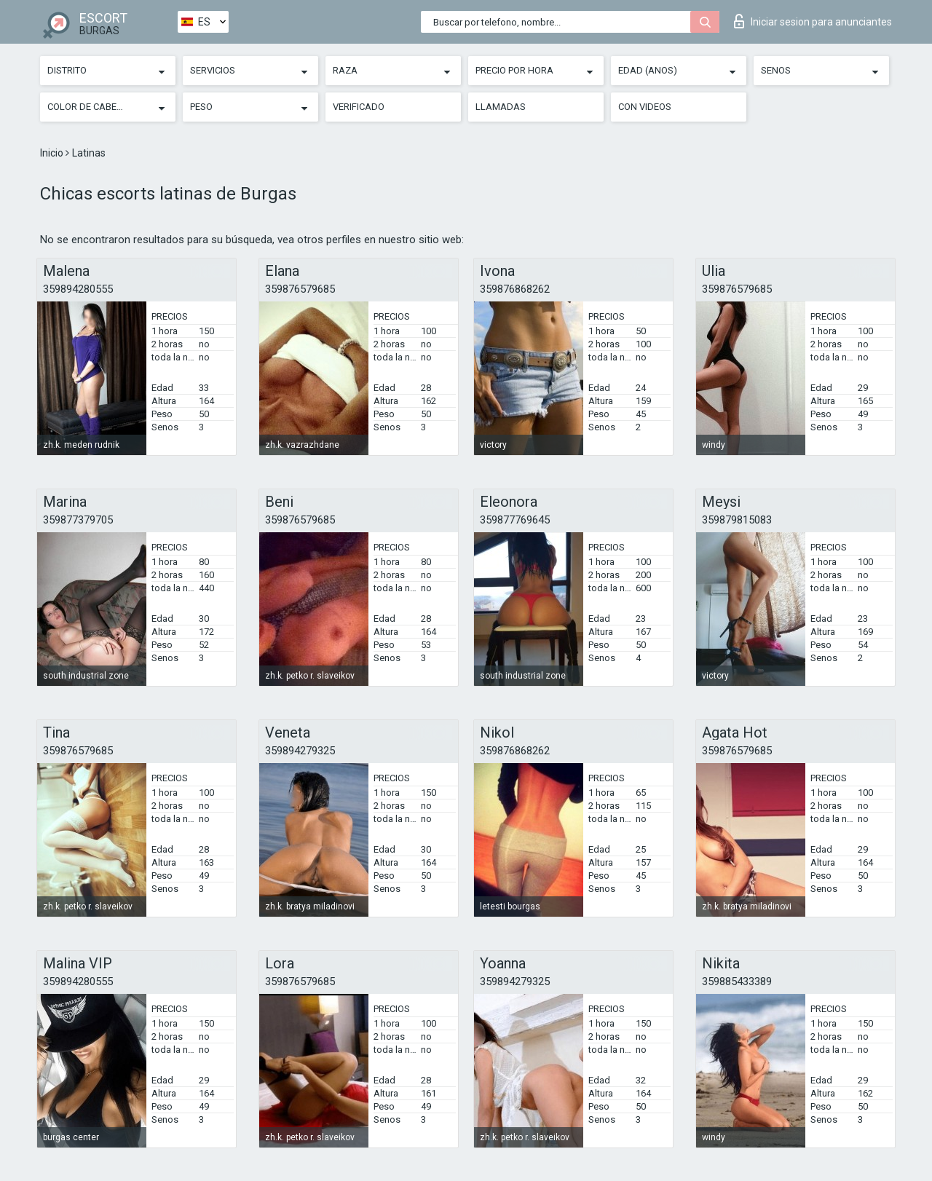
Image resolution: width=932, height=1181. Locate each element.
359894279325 (300, 750)
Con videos (644, 106)
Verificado (358, 106)
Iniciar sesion (813, 21)
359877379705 (78, 519)
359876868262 (515, 289)
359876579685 (300, 289)
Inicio (53, 153)
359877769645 (515, 519)
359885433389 (737, 981)
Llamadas (500, 106)
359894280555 (78, 289)
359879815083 (737, 519)
